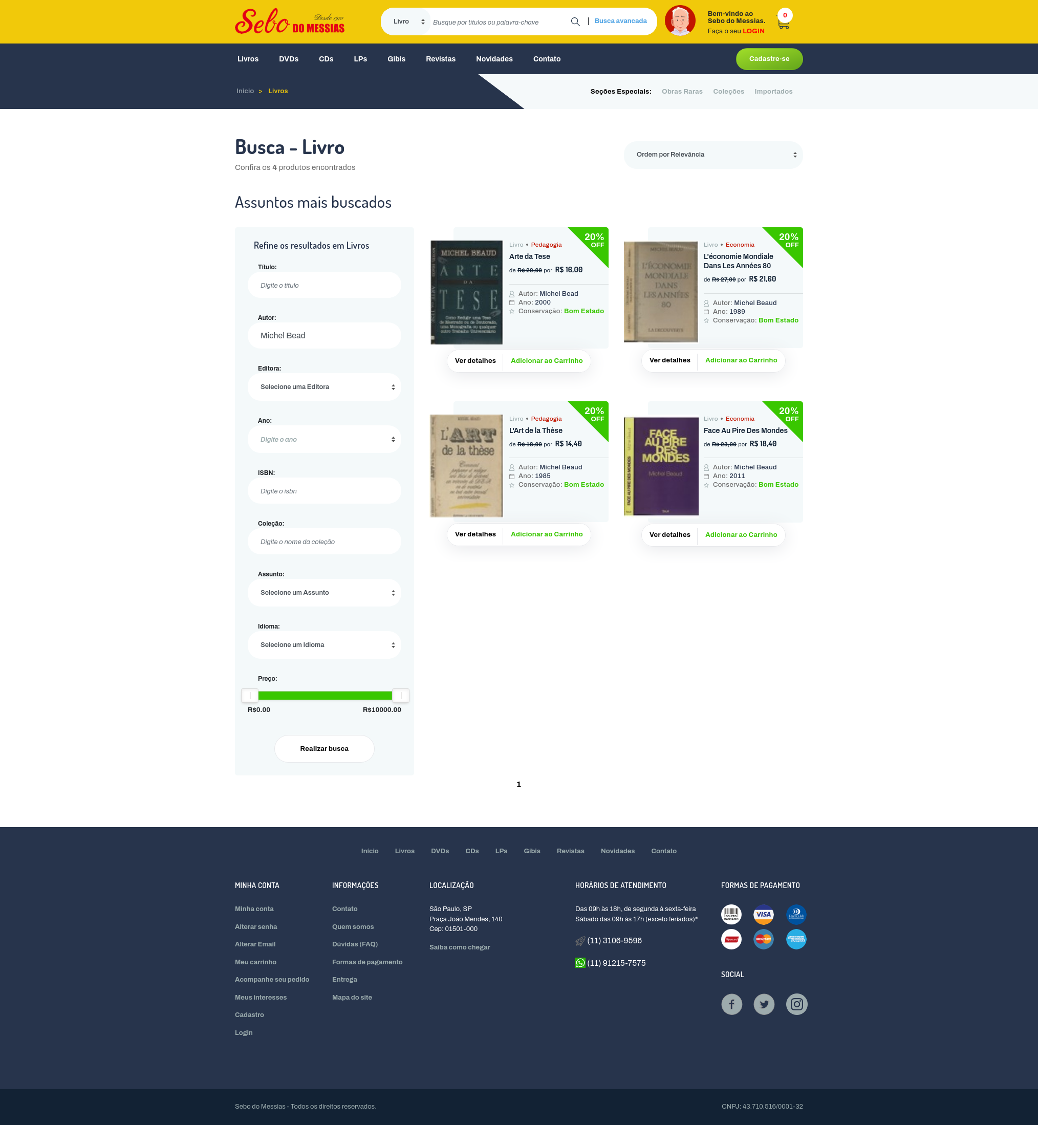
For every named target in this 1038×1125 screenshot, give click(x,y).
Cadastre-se (769, 58)
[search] (500, 21)
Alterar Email (255, 944)
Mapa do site (352, 997)
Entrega (344, 979)
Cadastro (249, 1015)
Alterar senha (256, 927)
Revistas (441, 59)
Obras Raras (682, 91)
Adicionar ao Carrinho (547, 360)
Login (244, 1032)
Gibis (396, 59)
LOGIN (754, 31)
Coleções (728, 91)
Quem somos (353, 927)
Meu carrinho (255, 962)
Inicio (245, 91)
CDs (326, 59)
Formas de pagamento (367, 962)
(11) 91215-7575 (610, 963)
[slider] (249, 695)
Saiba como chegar (459, 947)
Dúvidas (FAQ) (355, 944)
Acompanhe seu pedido (272, 979)
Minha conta (254, 909)
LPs (360, 59)
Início (370, 851)
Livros (247, 59)
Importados (774, 91)
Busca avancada (621, 21)
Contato (547, 59)
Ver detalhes (475, 360)
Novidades (494, 59)
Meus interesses (261, 997)
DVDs (288, 59)
